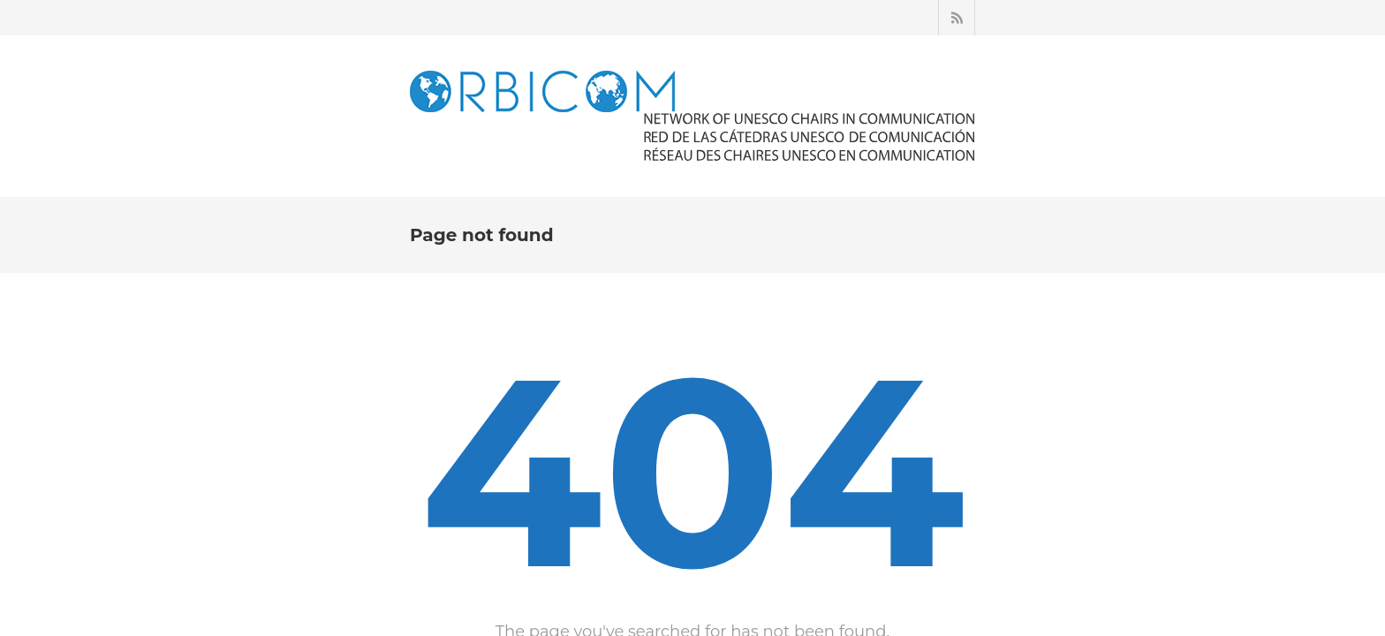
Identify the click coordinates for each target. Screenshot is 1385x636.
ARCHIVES (939, 208)
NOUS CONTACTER (1048, 208)
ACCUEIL (453, 208)
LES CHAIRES (624, 208)
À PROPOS (531, 208)
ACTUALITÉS (722, 208)
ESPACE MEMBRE (833, 208)
